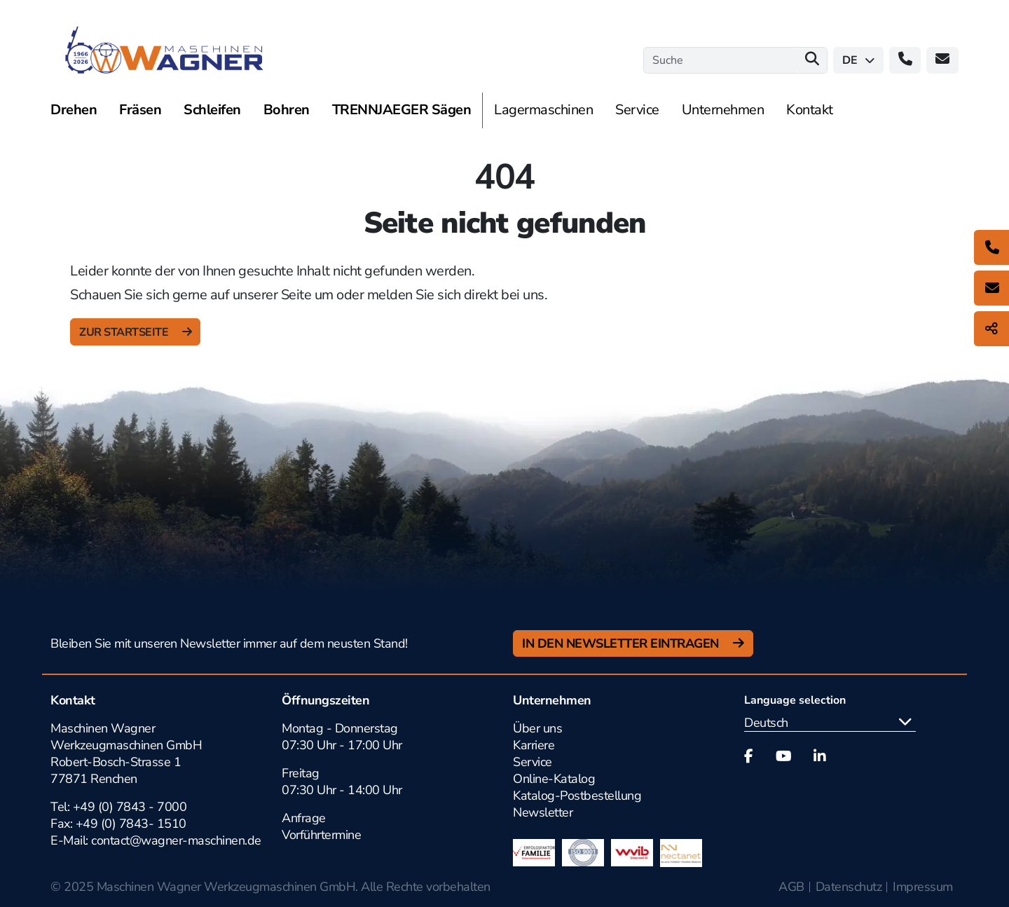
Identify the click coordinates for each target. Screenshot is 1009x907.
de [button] (858, 60)
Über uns (537, 728)
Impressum (923, 886)
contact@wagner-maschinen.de (177, 840)
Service (532, 761)
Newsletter (542, 812)
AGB (791, 886)
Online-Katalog (554, 778)
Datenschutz (849, 886)
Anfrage (304, 818)
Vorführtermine (321, 834)
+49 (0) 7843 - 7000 (130, 806)
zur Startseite (125, 332)
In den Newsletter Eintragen (622, 643)
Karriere (533, 745)
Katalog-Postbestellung (577, 795)
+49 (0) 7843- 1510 (131, 823)
